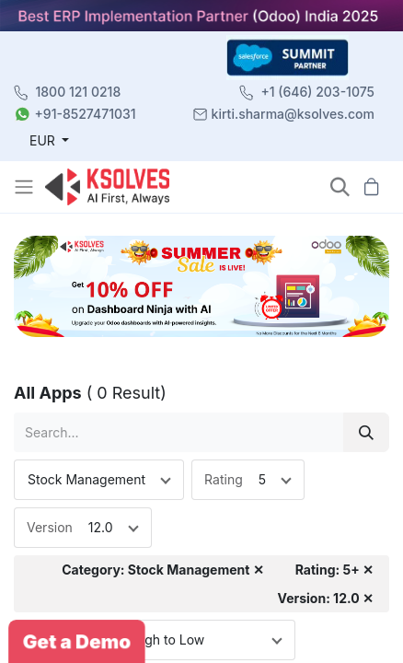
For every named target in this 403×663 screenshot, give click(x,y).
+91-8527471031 (85, 114)
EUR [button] (44, 140)
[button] (340, 186)
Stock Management (86, 479)
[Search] (366, 432)
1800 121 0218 (78, 91)
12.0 (100, 527)
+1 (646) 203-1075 (317, 91)
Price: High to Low (149, 639)
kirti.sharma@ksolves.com (293, 114)
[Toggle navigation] (25, 186)
